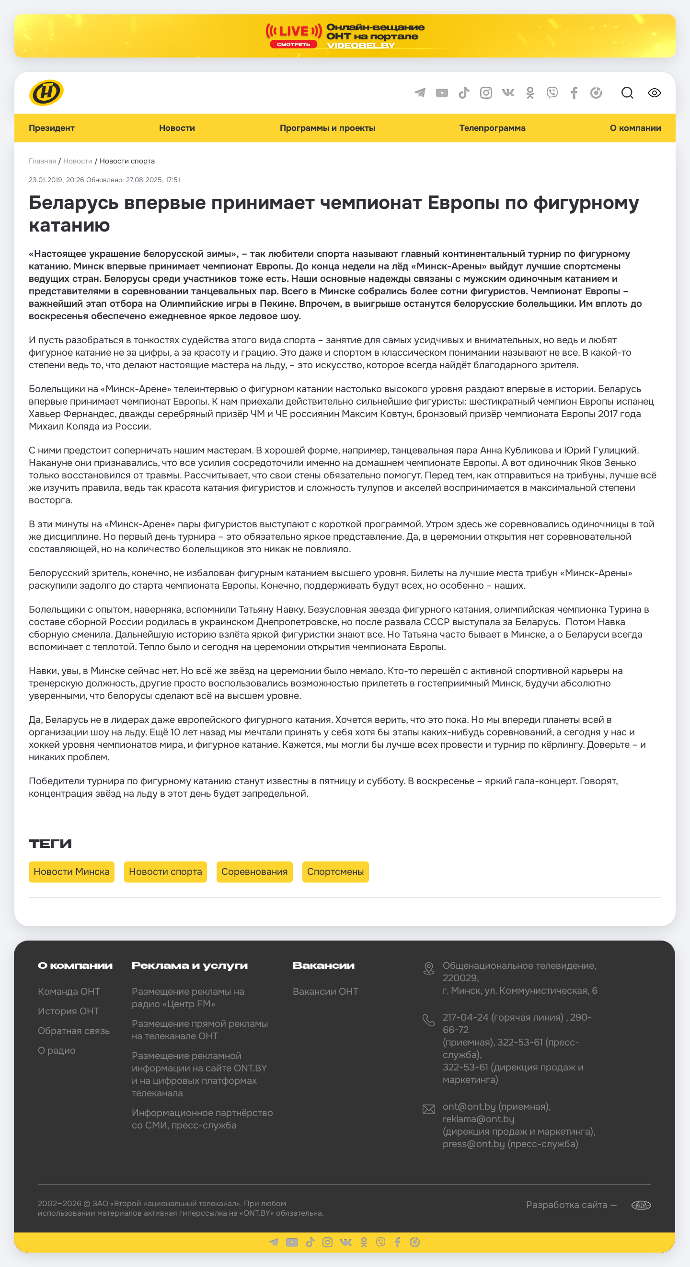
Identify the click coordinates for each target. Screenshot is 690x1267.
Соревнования (254, 872)
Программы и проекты (327, 128)
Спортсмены (335, 872)
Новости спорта (165, 872)
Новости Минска (72, 872)
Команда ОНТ (69, 992)
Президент (52, 128)
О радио (57, 1051)
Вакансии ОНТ (325, 992)
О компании (635, 128)
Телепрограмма (493, 128)
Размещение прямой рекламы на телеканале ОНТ (200, 1030)
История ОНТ (68, 1011)
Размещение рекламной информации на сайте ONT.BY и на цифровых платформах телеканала (199, 1074)
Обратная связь (74, 1031)
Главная (42, 161)
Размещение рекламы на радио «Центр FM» (188, 998)
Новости (177, 128)
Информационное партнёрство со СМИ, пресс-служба (202, 1119)
